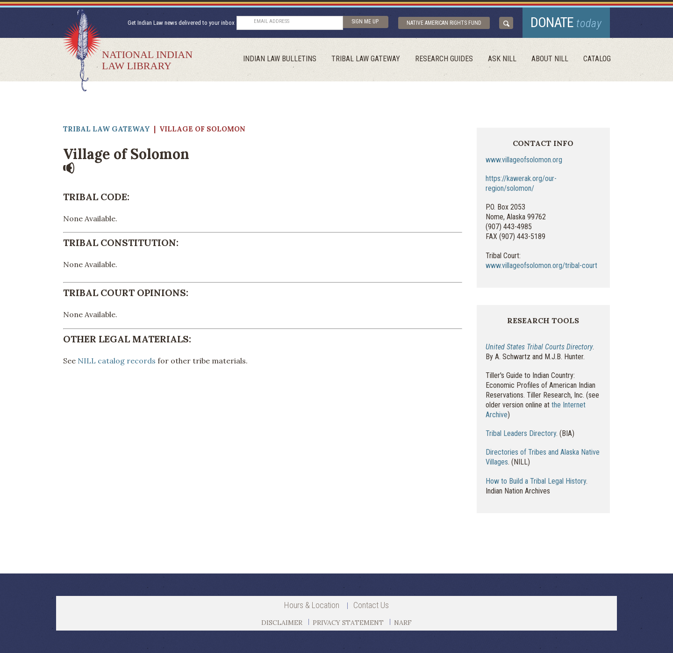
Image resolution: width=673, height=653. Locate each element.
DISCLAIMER (281, 622)
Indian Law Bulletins (279, 58)
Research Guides (444, 58)
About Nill (549, 58)
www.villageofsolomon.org (524, 159)
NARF (403, 622)
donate (566, 22)
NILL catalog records (117, 360)
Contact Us (371, 605)
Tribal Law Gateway (365, 58)
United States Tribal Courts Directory (539, 346)
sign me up (365, 21)
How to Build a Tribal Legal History (536, 481)
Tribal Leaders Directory (521, 433)
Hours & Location (311, 605)
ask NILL (502, 58)
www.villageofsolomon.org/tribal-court (541, 265)
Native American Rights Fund (444, 23)
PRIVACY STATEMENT (348, 622)
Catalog (597, 58)
